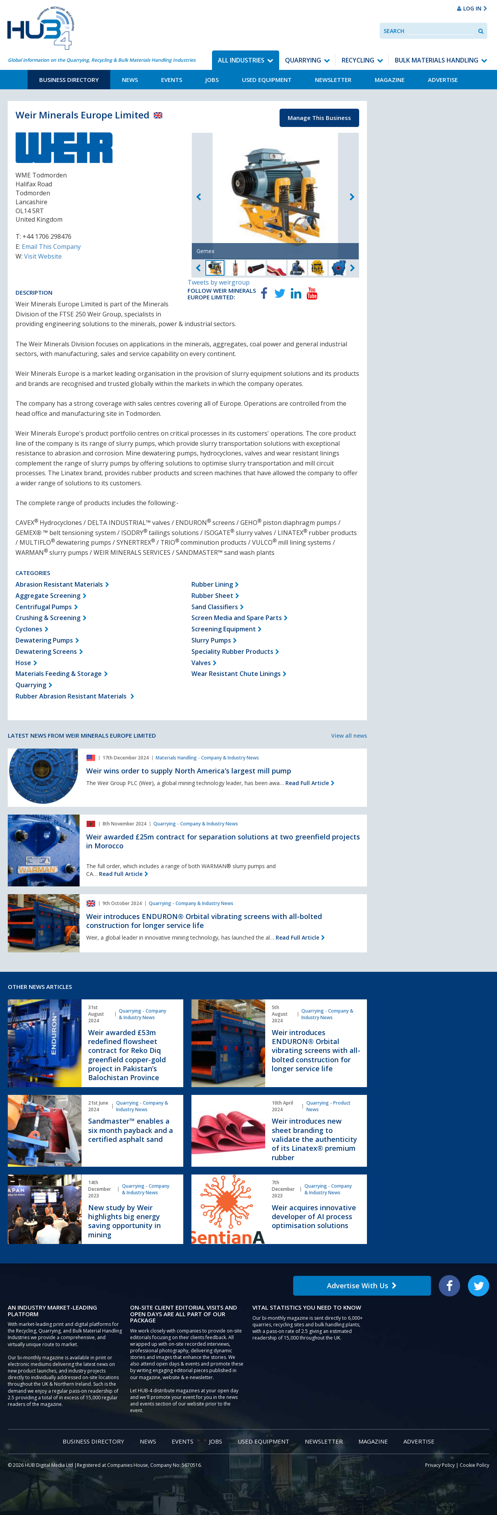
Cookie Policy (474, 1465)
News (130, 79)
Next (352, 197)
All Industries (241, 60)
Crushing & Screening (48, 617)
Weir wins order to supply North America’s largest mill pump (188, 770)
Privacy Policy (440, 1465)
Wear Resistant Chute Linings (236, 673)
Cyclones (29, 629)
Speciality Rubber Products (232, 651)
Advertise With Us (362, 1285)
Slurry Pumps (211, 640)
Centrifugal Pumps (44, 607)
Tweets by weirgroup (219, 282)
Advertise (443, 79)
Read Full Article (307, 783)
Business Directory (69, 79)
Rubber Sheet (212, 595)
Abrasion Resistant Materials (59, 584)
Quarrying (303, 60)
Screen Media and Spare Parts (236, 617)
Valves (201, 662)
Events (171, 79)
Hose (23, 662)
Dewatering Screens (46, 651)
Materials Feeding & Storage (59, 673)
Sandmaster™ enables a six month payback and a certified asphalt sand (130, 1130)
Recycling (358, 60)
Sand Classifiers (214, 607)
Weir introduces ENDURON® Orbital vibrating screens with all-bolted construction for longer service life (204, 921)
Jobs (212, 79)
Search (394, 31)
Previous (198, 197)
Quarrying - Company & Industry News (195, 823)
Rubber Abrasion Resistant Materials (72, 696)
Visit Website (43, 256)
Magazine (390, 79)
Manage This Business (319, 118)
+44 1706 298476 (47, 236)
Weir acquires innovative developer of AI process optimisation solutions (314, 1216)
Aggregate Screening (48, 595)
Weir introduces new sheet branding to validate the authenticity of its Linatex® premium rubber (314, 1139)
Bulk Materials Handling (436, 60)
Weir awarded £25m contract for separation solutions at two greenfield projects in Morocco (223, 841)
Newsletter (333, 79)
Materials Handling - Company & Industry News (207, 757)
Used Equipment (267, 79)
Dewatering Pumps (44, 640)
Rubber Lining (212, 584)
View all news (349, 735)
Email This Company (51, 246)
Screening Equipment (223, 629)
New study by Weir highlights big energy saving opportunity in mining (124, 1221)
